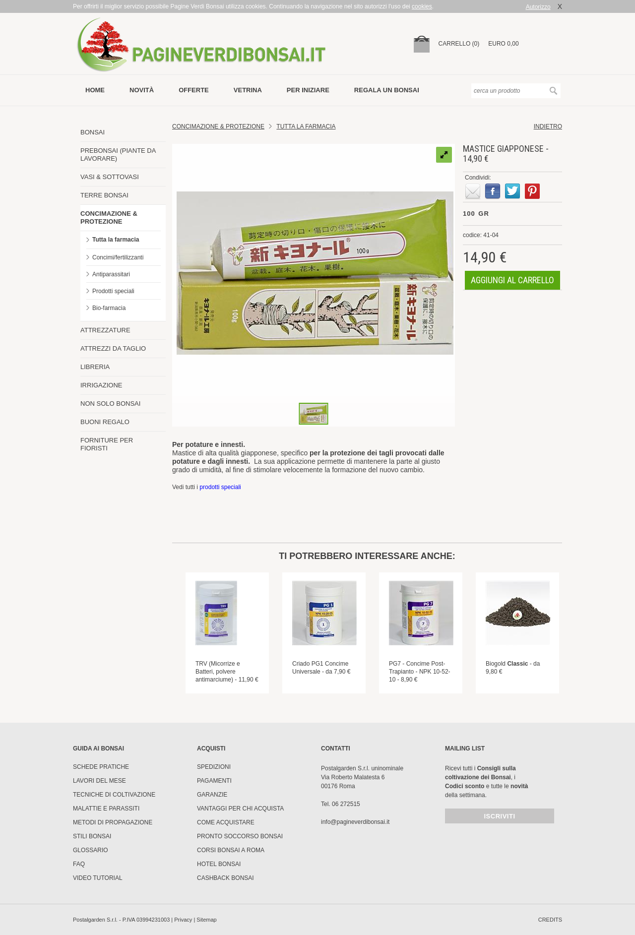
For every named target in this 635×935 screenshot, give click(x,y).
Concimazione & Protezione (218, 126)
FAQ (79, 864)
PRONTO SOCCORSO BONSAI (240, 836)
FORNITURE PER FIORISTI (106, 444)
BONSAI (92, 132)
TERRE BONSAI (104, 195)
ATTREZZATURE (105, 330)
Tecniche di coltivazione (114, 794)
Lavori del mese (99, 780)
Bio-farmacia (109, 308)
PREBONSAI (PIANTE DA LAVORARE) (118, 154)
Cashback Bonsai (225, 877)
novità (141, 90)
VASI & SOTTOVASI (109, 177)
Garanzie (212, 794)
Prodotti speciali (113, 291)
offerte (194, 90)
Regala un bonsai (386, 90)
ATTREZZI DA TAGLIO (113, 348)
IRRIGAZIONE (101, 385)
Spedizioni (214, 766)
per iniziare (308, 90)
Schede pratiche (101, 766)
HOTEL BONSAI (219, 864)
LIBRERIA (95, 367)
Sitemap (206, 920)
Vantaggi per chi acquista (240, 808)
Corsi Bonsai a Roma (230, 850)
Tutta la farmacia (115, 239)
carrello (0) (459, 43)
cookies (422, 6)
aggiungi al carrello (512, 280)
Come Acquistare (225, 822)
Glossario (90, 850)
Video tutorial (98, 877)
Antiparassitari (111, 274)
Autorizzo (538, 6)
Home (95, 90)
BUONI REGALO (104, 422)
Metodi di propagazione (112, 822)
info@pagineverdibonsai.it (355, 821)
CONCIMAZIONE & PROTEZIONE (108, 217)
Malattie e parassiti (106, 808)
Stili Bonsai (92, 836)
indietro (548, 126)
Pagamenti (214, 780)
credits (550, 920)
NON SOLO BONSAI (110, 403)
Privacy (183, 920)
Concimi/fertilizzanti (117, 257)
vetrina (248, 90)
